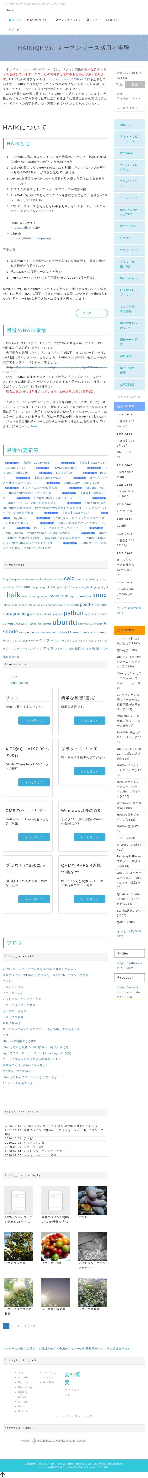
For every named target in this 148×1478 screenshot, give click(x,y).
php (67, 605)
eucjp (42, 587)
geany (69, 587)
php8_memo (14, 532)
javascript (58, 596)
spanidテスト (116, 19)
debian (10, 587)
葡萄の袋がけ (12, 1023)
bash (60, 579)
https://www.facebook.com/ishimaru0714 (128, 992)
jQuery (23, 1392)
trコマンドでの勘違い (17, 1071)
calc (69, 578)
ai (23, 579)
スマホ (15, 648)
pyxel (88, 614)
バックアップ (43, 648)
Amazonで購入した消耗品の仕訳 (49, 532)
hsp (24, 596)
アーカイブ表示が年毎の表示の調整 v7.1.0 (31, 1059)
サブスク (56, 640)
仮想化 (80, 648)
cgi (98, 579)
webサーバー (27, 632)
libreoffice (83, 596)
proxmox (35, 614)
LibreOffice (64, 472)
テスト (7, 1035)
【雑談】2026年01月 (76, 512)
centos (80, 579)
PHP (14, 676)
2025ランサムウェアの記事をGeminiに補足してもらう (40, 969)
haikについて (38, 19)
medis (22, 605)
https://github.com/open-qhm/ (33, 238)
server (8, 623)
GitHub (23, 1411)
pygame (58, 614)
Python (11, 502)
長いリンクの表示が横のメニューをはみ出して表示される (41, 1029)
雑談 (5, 656)
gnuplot (98, 587)
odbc (49, 605)
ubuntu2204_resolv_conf (81, 482)
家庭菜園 (126, 356)
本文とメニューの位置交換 (40, 487)
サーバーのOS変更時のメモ (37, 502)
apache (51, 579)
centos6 (90, 579)
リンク (94, 19)
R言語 (22, 1396)
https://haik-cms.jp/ (25, 227)
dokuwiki (22, 587)
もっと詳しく (34, 720)
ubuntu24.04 (86, 624)
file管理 (51, 587)
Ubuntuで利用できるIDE (19, 1041)
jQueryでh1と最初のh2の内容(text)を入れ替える (36, 1047)
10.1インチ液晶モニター (19, 1083)
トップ (15, 19)
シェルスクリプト (129, 107)
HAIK (10, 10)
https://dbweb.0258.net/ (68, 79)
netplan (31, 605)
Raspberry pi (129, 278)
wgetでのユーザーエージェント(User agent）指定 (37, 1053)
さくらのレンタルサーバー (22, 640)
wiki (38, 632)
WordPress (128, 226)
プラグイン (61, 648)
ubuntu (64, 622)
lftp (72, 596)
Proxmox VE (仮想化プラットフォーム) (129, 720)
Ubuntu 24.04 (15, 467)
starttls (47, 624)
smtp (29, 623)
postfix (87, 604)
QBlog (127, 650)
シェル (90, 640)
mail (15, 605)
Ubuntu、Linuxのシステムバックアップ (129, 661)
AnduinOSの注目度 (37, 547)
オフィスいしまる (68, 19)
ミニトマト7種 (13, 993)
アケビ (7, 981)
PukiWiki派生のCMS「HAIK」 (129, 737)
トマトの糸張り (13, 1017)
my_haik (31, 426)
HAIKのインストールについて (129, 770)
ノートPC (26, 648)
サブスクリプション (73, 640)
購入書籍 (49, 1382)
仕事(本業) (127, 384)
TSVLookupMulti (65, 467)
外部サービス (129, 249)
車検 (89, 648)
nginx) (41, 605)
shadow (19, 624)
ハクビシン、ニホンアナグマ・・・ (26, 999)
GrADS (23, 1401)
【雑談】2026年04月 (93, 462)
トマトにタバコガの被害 (19, 1005)
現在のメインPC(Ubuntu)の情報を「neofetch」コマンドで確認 (46, 975)
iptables (42, 596)
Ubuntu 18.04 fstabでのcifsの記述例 (129, 753)
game (60, 587)
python (74, 613)
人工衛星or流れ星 (15, 1011)
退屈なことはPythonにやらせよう (26, 1065)
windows (46, 632)
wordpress (81, 632)
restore (103, 614)
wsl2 (94, 632)
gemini (80, 587)
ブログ (14, 29)
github (89, 587)
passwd (58, 605)
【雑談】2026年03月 (48, 477)
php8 (75, 605)
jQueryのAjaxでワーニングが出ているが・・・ (34, 1077)
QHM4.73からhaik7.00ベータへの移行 (129, 899)
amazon (30, 579)
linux (99, 595)
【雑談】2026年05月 (36, 462)
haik (14, 595)
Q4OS (126, 922)
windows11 (62, 632)
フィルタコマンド (129, 98)
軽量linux (99, 648)
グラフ (44, 640)
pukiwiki (47, 614)
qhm (95, 614)
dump (34, 587)
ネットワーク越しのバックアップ (56, 527)
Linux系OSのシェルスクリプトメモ (58, 497)
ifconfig (31, 596)
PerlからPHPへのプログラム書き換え (129, 861)
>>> (33, 1326)
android (41, 579)
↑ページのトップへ (68, 1416)
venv (99, 623)
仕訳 (71, 648)
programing (17, 613)
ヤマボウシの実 (13, 987)
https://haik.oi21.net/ (36, 69)
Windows (126, 152)
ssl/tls (38, 624)
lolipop (7, 605)
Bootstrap (25, 1387)
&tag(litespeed (12, 579)
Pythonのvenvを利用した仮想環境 (58, 507)
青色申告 (14, 656)
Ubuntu (125, 124)
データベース (129, 197)
